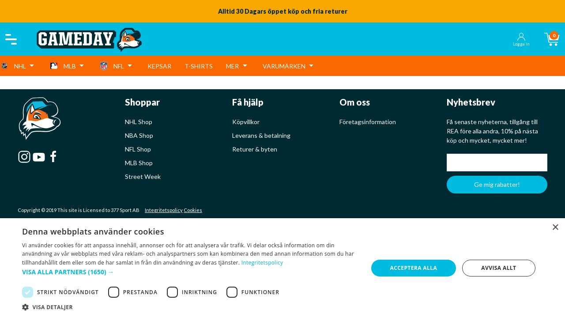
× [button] (555, 227)
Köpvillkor (246, 121)
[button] (190, 271)
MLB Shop (139, 163)
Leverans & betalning (261, 135)
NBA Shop (139, 135)
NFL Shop (138, 149)
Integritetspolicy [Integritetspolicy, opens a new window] (262, 262)
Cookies (193, 210)
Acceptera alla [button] (413, 268)
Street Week (143, 176)
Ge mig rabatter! (497, 184)
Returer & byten (254, 149)
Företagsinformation (367, 121)
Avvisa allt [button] (498, 268)
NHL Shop (138, 121)
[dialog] (282, 268)
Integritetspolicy (164, 210)
